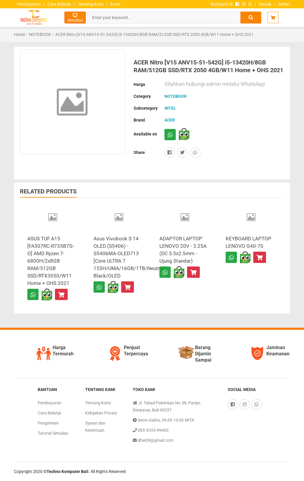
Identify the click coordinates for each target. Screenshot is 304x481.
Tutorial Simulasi (53, 433)
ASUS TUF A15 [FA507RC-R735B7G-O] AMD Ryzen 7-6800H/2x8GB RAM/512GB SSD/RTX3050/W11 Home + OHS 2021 (50, 261)
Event (115, 4)
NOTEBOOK (40, 34)
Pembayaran (29, 4)
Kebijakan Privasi (101, 413)
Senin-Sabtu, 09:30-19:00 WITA (163, 420)
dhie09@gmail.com (153, 440)
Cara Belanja (59, 4)
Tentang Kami (90, 4)
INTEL (170, 108)
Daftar (284, 4)
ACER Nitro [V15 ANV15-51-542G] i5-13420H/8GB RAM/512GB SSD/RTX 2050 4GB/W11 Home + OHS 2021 (154, 34)
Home (19, 34)
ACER (169, 120)
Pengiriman (48, 423)
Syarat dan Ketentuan (95, 427)
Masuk (265, 4)
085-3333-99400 (151, 430)
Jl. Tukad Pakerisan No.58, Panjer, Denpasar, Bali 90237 (167, 405)
